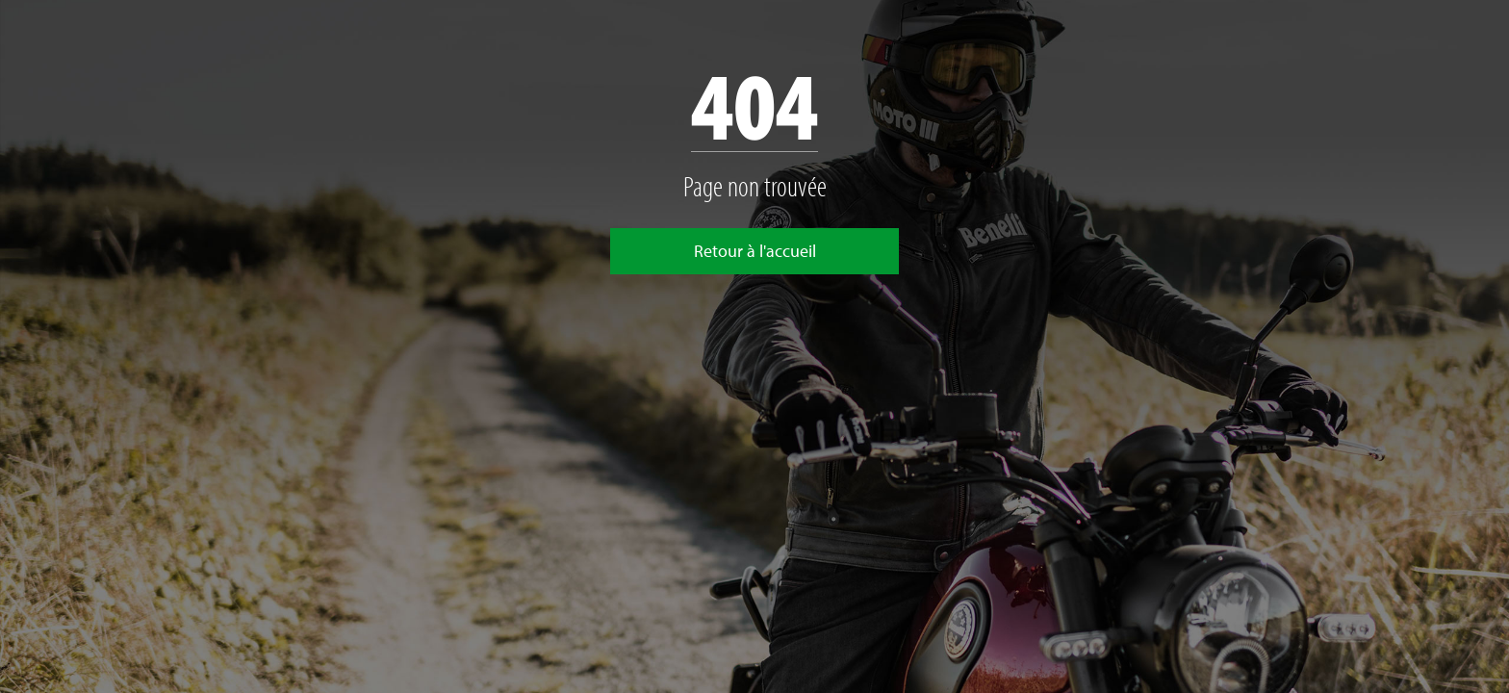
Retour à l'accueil (755, 251)
